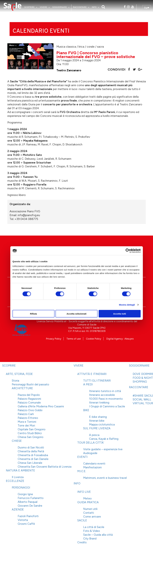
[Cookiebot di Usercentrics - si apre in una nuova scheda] (128, 251)
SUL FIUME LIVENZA (96, 428)
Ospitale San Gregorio (31, 429)
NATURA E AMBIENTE (20, 470)
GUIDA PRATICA (88, 502)
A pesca (94, 435)
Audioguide (90, 453)
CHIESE (17, 441)
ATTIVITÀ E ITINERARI (91, 374)
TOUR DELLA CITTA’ (90, 442)
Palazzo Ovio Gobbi (30, 410)
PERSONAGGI (21, 487)
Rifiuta (33, 313)
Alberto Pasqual (27, 502)
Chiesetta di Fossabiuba (33, 455)
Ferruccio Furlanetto (30, 498)
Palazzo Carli (26, 414)
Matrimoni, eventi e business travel (105, 478)
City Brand (89, 538)
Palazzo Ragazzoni (29, 398)
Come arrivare (92, 516)
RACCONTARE (80, 7)
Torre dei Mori (26, 425)
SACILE (82, 520)
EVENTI (82, 457)
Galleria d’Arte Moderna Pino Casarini (41, 406)
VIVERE (43, 7)
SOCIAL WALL (142, 399)
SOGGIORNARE (59, 7)
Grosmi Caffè (26, 523)
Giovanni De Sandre (30, 505)
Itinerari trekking (99, 402)
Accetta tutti (119, 313)
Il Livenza (18, 477)
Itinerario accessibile (102, 395)
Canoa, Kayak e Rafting (103, 438)
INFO (94, 7)
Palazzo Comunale (29, 402)
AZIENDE (18, 509)
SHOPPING (140, 381)
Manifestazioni (92, 467)
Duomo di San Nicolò (31, 447)
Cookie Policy (93, 338)
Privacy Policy (53, 338)
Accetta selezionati (76, 313)
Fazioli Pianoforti (28, 516)
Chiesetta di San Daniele (33, 459)
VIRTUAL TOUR (143, 403)
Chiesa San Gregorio (30, 437)
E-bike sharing (98, 417)
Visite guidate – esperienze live (103, 449)
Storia (15, 380)
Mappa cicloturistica (102, 424)
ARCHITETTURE (22, 388)
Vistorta (23, 520)
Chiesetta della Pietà (31, 451)
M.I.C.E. (81, 471)
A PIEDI (88, 384)
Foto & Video (91, 531)
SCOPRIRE (29, 7)
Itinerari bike (96, 420)
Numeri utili (90, 509)
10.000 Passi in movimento (106, 398)
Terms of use (73, 338)
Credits (82, 542)
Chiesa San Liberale (30, 462)
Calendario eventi (94, 463)
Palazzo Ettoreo (28, 418)
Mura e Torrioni (27, 421)
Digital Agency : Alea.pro (120, 338)
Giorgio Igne (25, 494)
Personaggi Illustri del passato (30, 384)
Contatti (88, 512)
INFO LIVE (84, 492)
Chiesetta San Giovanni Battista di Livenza (44, 466)
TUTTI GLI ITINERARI (97, 380)
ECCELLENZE (15, 481)
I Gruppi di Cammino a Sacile (107, 406)
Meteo (87, 498)
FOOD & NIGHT (143, 377)
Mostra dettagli (127, 304)
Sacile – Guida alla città (98, 534)
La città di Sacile (93, 527)
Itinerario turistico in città (105, 391)
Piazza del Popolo (29, 395)
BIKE (86, 410)
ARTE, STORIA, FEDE (19, 374)
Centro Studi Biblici (30, 433)
